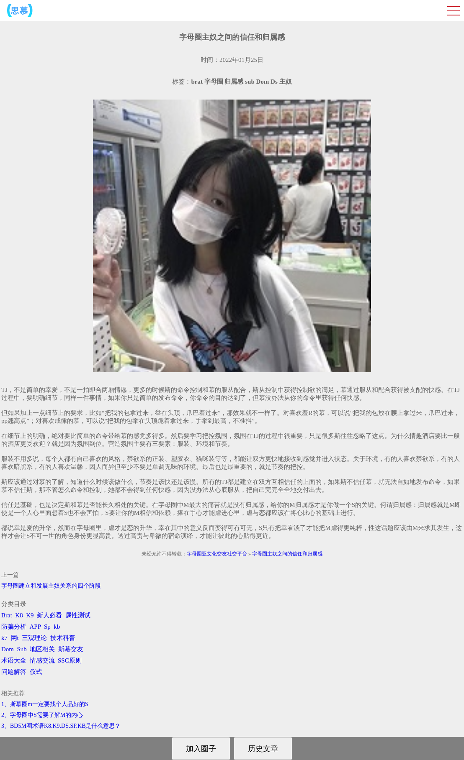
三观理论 (34, 638)
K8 (19, 615)
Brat (6, 615)
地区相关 (42, 649)
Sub (22, 649)
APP (35, 626)
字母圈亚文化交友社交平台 (217, 554)
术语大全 (13, 660)
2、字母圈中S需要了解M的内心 (42, 715)
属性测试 (77, 615)
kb (57, 626)
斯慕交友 (70, 649)
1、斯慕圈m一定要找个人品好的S (44, 704)
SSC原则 (70, 660)
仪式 (36, 671)
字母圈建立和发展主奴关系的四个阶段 (51, 586)
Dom (7, 649)
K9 (30, 615)
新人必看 (49, 615)
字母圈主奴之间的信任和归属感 (287, 554)
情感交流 (42, 660)
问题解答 (13, 671)
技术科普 (62, 638)
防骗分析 (13, 626)
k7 (4, 638)
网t (15, 638)
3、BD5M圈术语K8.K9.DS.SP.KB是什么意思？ (61, 726)
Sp (47, 626)
